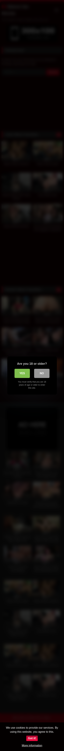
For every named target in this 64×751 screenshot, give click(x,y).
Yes (22, 373)
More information (32, 745)
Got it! (32, 738)
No (42, 373)
